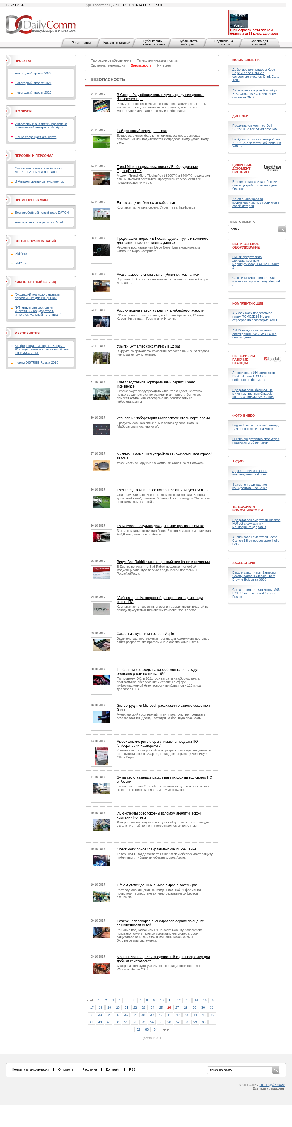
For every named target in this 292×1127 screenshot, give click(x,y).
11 (170, 1000)
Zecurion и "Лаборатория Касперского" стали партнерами (163, 418)
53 (143, 1022)
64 (155, 1029)
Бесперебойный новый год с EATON (42, 212)
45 (203, 1015)
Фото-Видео (243, 415)
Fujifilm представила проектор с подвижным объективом (255, 440)
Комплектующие (247, 303)
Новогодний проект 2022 (33, 73)
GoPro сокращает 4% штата (35, 137)
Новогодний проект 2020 (33, 92)
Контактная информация (30, 1069)
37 (134, 1015)
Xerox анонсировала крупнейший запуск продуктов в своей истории (255, 202)
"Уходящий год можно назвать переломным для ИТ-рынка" (37, 296)
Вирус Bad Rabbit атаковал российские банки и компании (163, 562)
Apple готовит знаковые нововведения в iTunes (249, 472)
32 (91, 1015)
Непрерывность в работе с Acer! (39, 222)
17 (92, 1007)
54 (152, 1022)
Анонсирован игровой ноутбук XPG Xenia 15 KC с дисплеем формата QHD (254, 93)
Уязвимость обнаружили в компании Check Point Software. (160, 463)
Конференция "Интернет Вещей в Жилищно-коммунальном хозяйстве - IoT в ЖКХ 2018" (42, 349)
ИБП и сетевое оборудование (246, 245)
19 (109, 1007)
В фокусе (23, 111)
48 (100, 1022)
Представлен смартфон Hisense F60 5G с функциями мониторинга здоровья (256, 523)
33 (100, 1015)
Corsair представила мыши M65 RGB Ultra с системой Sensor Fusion (256, 593)
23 (143, 1007)
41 (169, 1015)
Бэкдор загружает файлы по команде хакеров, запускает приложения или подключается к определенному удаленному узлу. (163, 139)
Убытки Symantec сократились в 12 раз (148, 346)
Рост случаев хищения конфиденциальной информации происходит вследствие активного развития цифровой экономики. (159, 893)
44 (195, 1015)
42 (178, 1015)
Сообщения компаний (35, 241)
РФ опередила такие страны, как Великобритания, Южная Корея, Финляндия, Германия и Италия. (160, 316)
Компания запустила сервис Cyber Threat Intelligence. (156, 207)
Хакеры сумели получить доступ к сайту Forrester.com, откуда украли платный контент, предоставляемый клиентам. (163, 823)
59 (195, 1022)
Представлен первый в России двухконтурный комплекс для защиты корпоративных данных (162, 241)
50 (117, 1022)
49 (108, 1022)
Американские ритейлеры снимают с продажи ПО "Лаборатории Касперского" (157, 743)
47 (91, 1022)
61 (212, 1022)
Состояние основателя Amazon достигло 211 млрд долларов (38, 169)
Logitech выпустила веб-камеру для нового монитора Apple (255, 426)
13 (187, 1000)
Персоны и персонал (34, 155)
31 (211, 1007)
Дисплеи (240, 116)
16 (213, 1000)
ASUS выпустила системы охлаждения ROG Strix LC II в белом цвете (254, 334)
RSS (132, 1069)
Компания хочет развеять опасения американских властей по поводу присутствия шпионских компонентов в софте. (162, 608)
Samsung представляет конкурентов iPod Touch (249, 486)
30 (203, 1007)
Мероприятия (27, 333)
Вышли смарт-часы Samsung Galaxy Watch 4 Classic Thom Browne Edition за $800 (254, 576)
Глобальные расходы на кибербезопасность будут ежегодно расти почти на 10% (158, 672)
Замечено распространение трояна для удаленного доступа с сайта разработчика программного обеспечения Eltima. (163, 640)
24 (152, 1007)
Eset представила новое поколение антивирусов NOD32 (162, 490)
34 (108, 1015)
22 (135, 1007)
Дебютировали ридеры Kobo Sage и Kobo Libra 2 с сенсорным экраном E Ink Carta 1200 (255, 75)
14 (196, 1000)
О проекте (65, 1069)
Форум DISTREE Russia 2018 (36, 362)
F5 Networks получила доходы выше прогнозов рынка (160, 526)
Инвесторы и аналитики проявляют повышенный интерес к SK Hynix (41, 125)
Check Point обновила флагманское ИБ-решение (156, 849)
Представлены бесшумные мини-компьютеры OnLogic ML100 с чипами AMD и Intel (253, 393)
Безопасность (108, 79)
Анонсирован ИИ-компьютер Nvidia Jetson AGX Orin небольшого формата (253, 376)
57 (178, 1022)
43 (186, 1015)
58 (186, 1022)
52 (134, 1022)
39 (152, 1015)
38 (143, 1015)
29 (194, 1007)
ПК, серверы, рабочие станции (244, 359)
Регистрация (81, 42)
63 (147, 1029)
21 (126, 1007)
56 (169, 1022)
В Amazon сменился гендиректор (39, 181)
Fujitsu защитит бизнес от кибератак (146, 203)
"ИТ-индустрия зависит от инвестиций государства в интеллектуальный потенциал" (38, 311)
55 (160, 1022)
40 (160, 1015)
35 (117, 1015)
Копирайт (113, 1069)
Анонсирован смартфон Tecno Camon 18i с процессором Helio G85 (255, 540)
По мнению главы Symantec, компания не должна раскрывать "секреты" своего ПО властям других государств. (163, 787)
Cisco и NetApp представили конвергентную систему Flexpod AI (256, 281)
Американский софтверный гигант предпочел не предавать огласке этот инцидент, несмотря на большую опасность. (161, 716)
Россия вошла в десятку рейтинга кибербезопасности (160, 310)
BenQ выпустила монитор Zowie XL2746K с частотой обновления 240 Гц (256, 143)
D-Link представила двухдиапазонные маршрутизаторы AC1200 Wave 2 (255, 262)
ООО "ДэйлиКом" (272, 1085)
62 (138, 1029)
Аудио (238, 461)
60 (203, 1022)
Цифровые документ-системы (242, 168)
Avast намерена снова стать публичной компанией (158, 274)
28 (185, 1007)
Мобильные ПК (246, 60)
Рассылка (89, 1069)
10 (162, 1000)
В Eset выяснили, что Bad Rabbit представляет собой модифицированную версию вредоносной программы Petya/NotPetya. (157, 570)
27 (177, 1007)
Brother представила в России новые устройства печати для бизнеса (254, 185)
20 (118, 1007)
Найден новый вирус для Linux (142, 131)
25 (161, 1007)
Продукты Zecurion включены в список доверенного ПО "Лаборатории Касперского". (158, 424)
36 (126, 1015)
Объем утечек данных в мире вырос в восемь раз (157, 885)
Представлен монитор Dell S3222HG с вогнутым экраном (254, 127)
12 (179, 1000)
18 (100, 1007)
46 (212, 1015)
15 (205, 1000)
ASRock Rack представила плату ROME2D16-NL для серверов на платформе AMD (254, 316)
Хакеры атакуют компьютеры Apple (145, 634)
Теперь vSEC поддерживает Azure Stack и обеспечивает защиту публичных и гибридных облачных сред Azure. (165, 855)
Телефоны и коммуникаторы (247, 508)
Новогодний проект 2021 (33, 83)
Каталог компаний (116, 42)
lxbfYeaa (21, 253)
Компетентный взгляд (35, 282)
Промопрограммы (31, 200)
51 (126, 1022)
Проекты (23, 60)
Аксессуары (243, 563)
